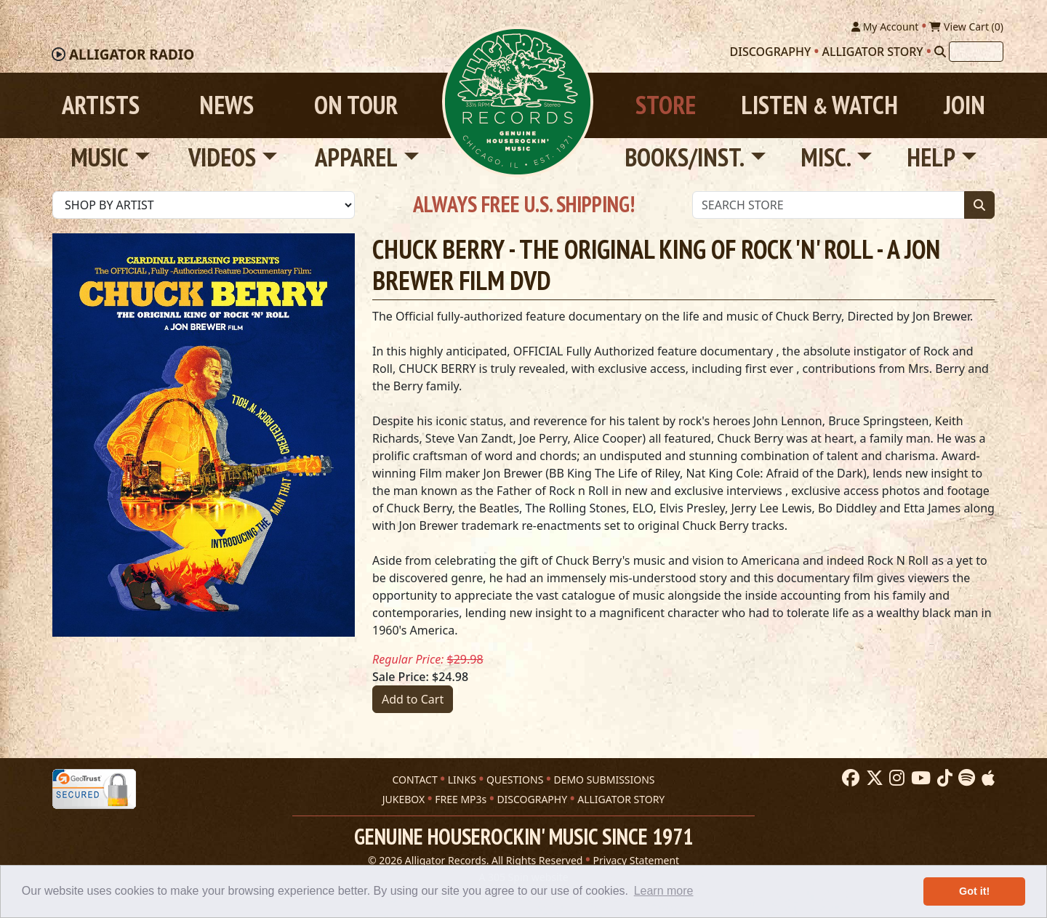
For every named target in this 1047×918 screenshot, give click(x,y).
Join (964, 105)
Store (665, 105)
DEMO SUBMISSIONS (603, 779)
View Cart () (966, 26)
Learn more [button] (664, 891)
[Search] (940, 52)
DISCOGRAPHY (532, 799)
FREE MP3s (460, 799)
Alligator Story (872, 52)
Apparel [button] (356, 157)
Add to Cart (413, 699)
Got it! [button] (974, 891)
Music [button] (100, 157)
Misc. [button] (826, 157)
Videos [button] (222, 157)
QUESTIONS (514, 779)
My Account (884, 26)
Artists (101, 105)
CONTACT (414, 779)
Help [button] (931, 157)
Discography (770, 52)
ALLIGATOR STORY (621, 799)
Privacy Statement (636, 860)
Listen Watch (819, 105)
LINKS (462, 779)
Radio (131, 54)
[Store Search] (828, 205)
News (226, 105)
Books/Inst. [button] (685, 157)
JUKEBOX (403, 799)
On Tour (356, 105)
